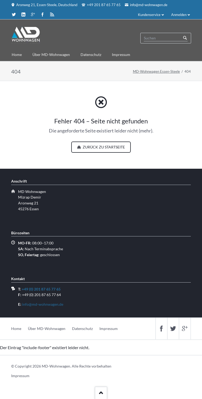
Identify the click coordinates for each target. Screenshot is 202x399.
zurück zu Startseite (103, 147)
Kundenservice (149, 15)
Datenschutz (82, 328)
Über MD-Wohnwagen (46, 328)
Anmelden (179, 15)
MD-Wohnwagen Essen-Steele (156, 71)
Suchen (185, 38)
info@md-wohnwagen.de (42, 304)
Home (16, 328)
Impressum (108, 328)
